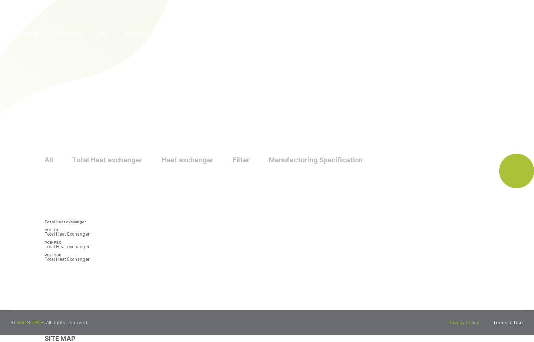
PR (103, 33)
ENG (448, 32)
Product (69, 33)
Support (137, 33)
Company (25, 33)
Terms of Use (508, 322)
